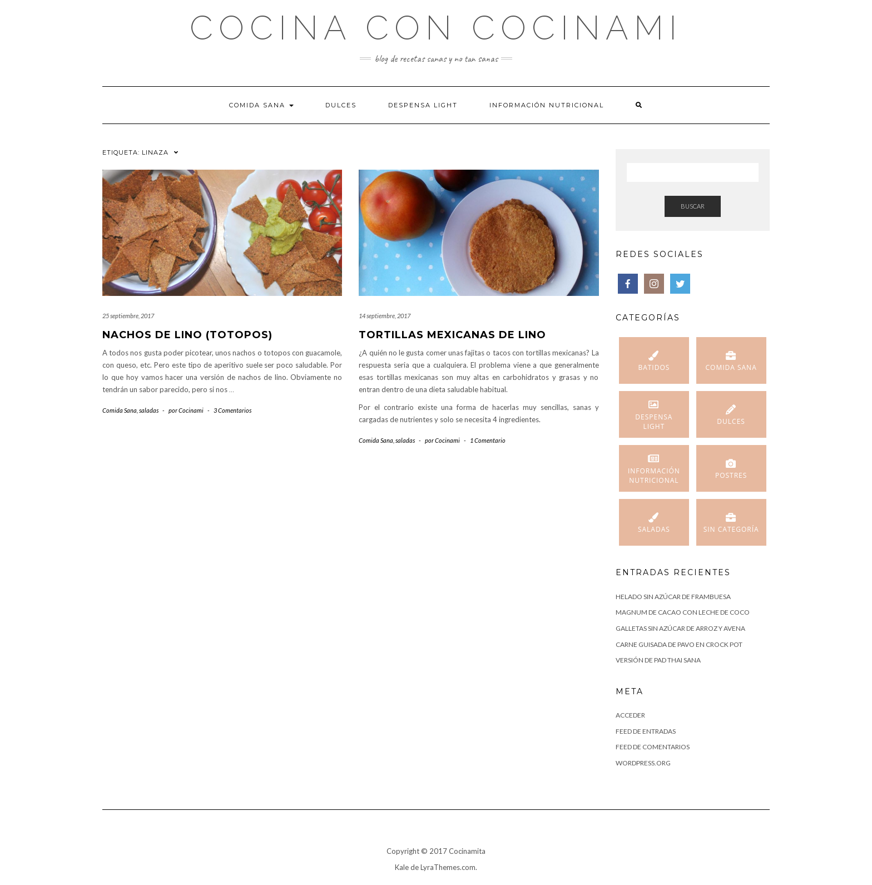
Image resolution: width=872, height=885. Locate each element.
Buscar (693, 206)
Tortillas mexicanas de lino (452, 335)
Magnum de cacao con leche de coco (683, 612)
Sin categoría (731, 529)
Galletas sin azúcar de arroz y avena (680, 628)
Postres (731, 475)
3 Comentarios (232, 410)
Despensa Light (423, 105)
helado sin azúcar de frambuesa (673, 596)
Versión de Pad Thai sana (658, 660)
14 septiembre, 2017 (384, 315)
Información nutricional (546, 105)
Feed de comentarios (653, 747)
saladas (148, 410)
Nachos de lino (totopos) (187, 335)
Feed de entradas (646, 731)
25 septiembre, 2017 (128, 315)
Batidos (654, 367)
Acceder (630, 715)
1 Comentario (488, 440)
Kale (402, 867)
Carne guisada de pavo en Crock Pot (679, 644)
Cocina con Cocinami (436, 27)
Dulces (340, 105)
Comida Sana (261, 105)
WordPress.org (643, 763)
